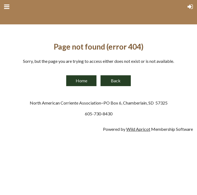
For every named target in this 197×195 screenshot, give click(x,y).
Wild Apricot (138, 129)
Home (81, 80)
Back (116, 80)
